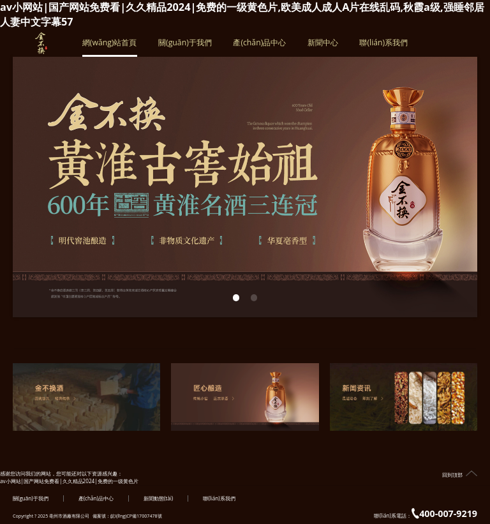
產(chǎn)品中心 (259, 46)
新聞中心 (323, 46)
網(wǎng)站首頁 (109, 46)
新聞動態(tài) (158, 498)
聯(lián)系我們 (383, 46)
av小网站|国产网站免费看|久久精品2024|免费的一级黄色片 (69, 480)
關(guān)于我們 (185, 46)
